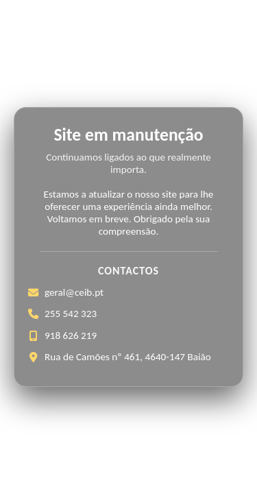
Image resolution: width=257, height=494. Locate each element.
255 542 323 (71, 313)
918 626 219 (71, 335)
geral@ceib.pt (74, 292)
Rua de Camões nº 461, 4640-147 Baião (128, 357)
